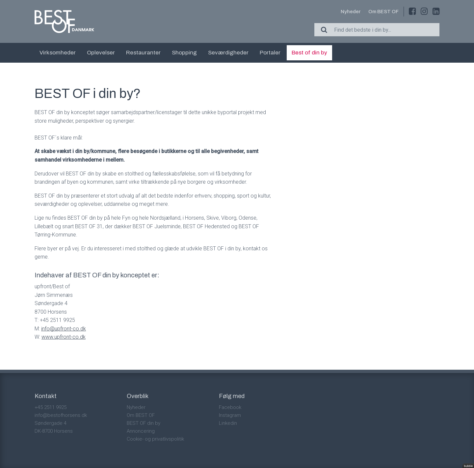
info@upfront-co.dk (63, 329)
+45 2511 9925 (50, 407)
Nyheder (350, 11)
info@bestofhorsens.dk (61, 415)
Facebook (230, 407)
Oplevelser (101, 52)
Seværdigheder (228, 52)
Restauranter (143, 52)
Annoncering (141, 431)
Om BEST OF (383, 11)
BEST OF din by (143, 423)
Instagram (230, 415)
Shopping (184, 52)
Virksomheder (58, 52)
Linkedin (228, 423)
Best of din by (309, 52)
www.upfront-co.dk (63, 337)
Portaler (270, 52)
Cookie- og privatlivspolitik (155, 439)
